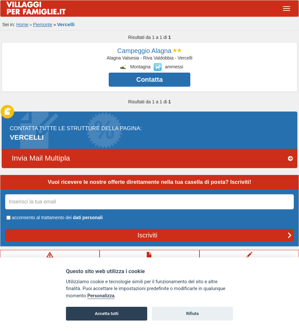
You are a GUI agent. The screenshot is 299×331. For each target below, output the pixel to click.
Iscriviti (214, 235)
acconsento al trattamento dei (54, 217)
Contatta (149, 79)
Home (22, 24)
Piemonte (42, 24)
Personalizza (100, 296)
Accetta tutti (106, 313)
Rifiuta (192, 313)
